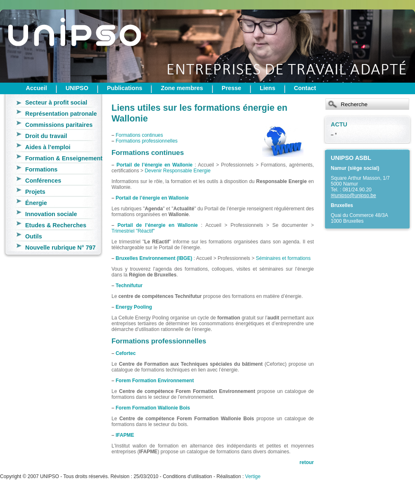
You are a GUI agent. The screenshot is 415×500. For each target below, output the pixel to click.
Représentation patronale (61, 113)
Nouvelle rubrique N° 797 (60, 247)
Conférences (43, 180)
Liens (267, 88)
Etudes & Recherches (55, 225)
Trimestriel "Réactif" (133, 231)
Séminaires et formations (283, 258)
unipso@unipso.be (355, 195)
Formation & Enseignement (63, 158)
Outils (33, 236)
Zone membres (182, 88)
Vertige (253, 476)
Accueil (36, 88)
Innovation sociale (51, 214)
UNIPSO (77, 88)
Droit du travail (46, 136)
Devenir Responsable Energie (177, 171)
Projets (35, 191)
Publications (124, 88)
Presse (231, 88)
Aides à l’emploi (48, 147)
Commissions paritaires (58, 124)
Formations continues (139, 135)
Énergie (36, 203)
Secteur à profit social (56, 102)
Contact (305, 88)
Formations (41, 169)
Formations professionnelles (147, 141)
